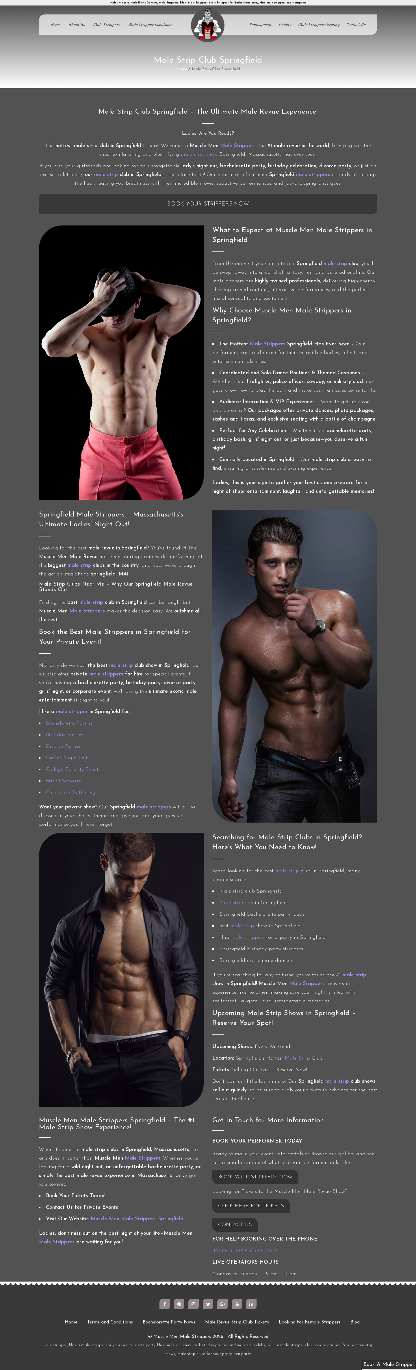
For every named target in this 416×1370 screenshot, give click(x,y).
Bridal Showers (63, 781)
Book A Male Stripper (388, 1364)
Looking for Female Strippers (310, 1322)
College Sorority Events (73, 769)
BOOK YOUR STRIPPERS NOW (255, 1177)
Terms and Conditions (110, 1322)
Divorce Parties (63, 746)
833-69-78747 (263, 1251)
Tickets (284, 24)
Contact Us (356, 24)
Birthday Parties (64, 735)
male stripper (72, 711)
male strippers (313, 174)
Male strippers (236, 903)
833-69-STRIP (227, 1251)
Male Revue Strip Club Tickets (237, 1322)
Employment (261, 24)
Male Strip (297, 1058)
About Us (77, 24)
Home (56, 24)
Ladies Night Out (67, 758)
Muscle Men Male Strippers (182, 1336)
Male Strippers (106, 24)
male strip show (199, 154)
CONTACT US (235, 1225)
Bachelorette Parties (69, 723)
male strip (106, 174)
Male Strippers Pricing (318, 24)
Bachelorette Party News (169, 1322)
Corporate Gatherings (72, 792)
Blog (355, 1322)
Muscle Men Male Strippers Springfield (137, 1219)
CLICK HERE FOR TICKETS (251, 1206)
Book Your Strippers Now (208, 204)
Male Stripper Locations (150, 24)
